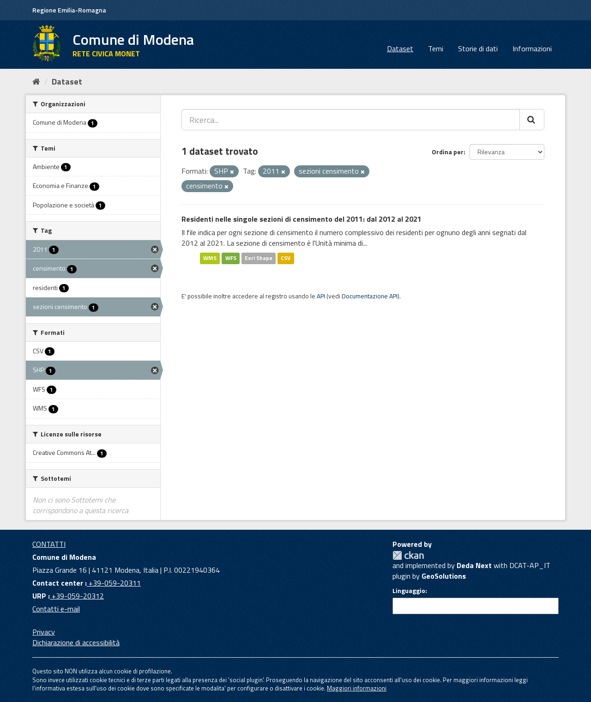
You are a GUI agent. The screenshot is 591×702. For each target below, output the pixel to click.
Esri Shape (258, 258)
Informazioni (532, 48)
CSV (285, 258)
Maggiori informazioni (356, 688)
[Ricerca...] (350, 119)
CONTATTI (49, 544)
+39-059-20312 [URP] (77, 595)
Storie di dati (478, 48)
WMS (210, 258)
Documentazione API (370, 296)
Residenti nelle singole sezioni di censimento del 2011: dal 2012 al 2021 (301, 218)
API (321, 296)
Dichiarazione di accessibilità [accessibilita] (76, 642)
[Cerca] (531, 119)
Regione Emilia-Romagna (69, 10)
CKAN (408, 555)
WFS (230, 258)
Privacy (43, 631)
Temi (435, 48)
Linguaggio (408, 590)
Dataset (400, 48)
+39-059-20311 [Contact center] (114, 582)
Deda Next (474, 565)
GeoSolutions (444, 575)
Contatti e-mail (56, 608)
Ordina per (448, 152)
